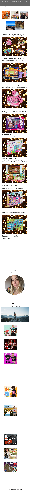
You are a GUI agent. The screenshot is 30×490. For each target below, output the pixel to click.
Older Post (2, 270)
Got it (17, 5)
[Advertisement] (15, 372)
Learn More (14, 5)
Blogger (21, 489)
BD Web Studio (13, 489)
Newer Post (26, 270)
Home (15, 270)
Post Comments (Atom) (8, 272)
